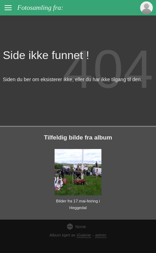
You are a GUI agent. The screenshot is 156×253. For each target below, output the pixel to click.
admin (100, 235)
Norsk (76, 226)
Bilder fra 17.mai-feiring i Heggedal (78, 204)
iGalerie (84, 235)
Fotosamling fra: (40, 7)
